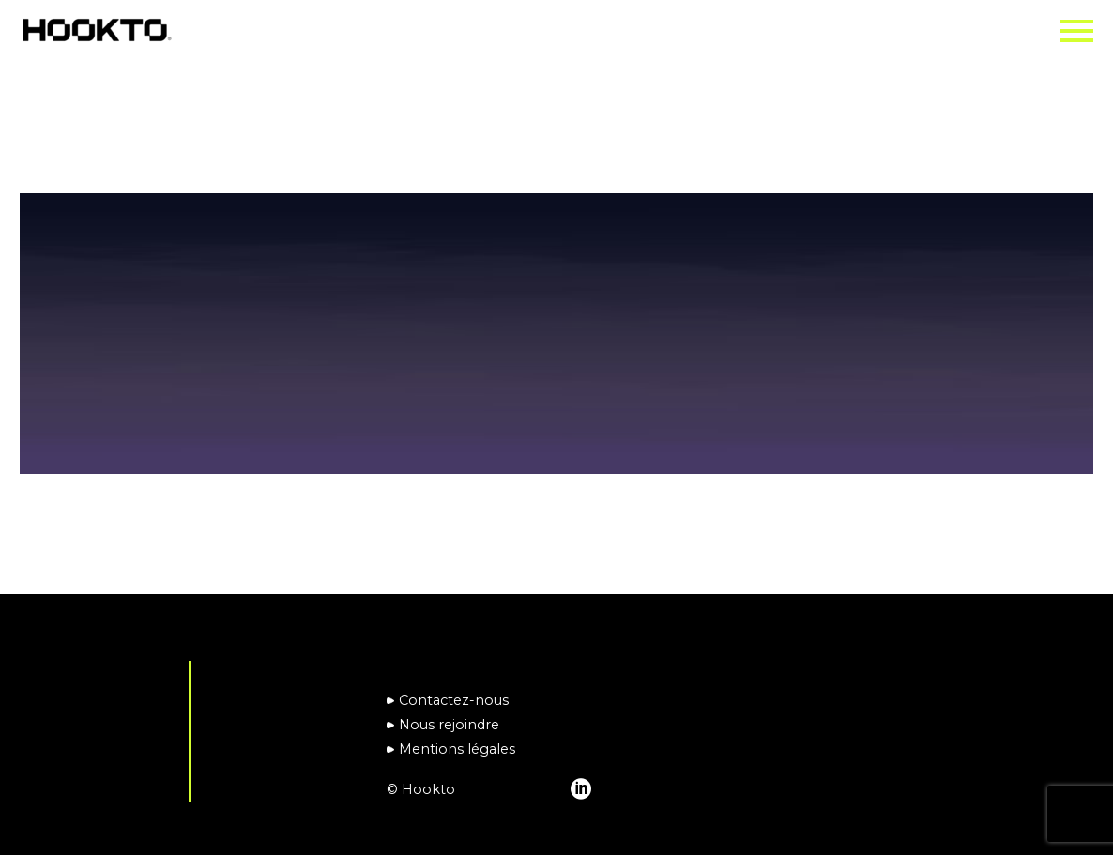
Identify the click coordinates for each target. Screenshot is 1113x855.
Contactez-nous (454, 700)
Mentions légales (457, 749)
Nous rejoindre (449, 724)
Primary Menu (1076, 31)
